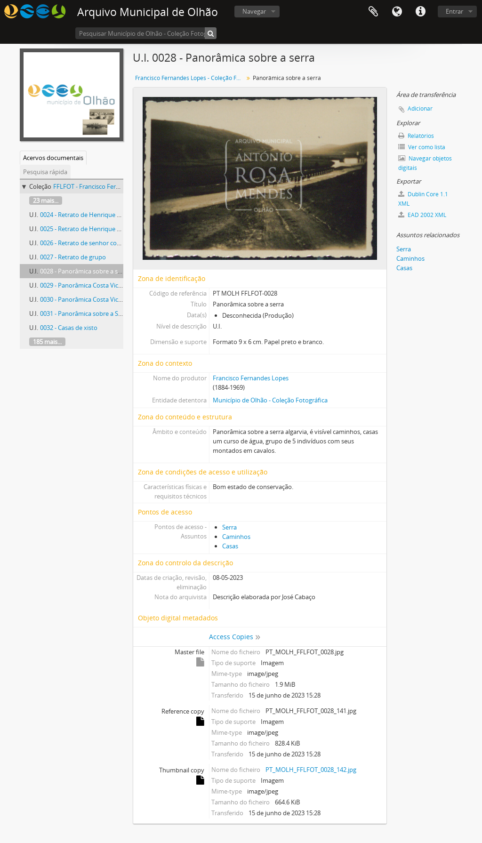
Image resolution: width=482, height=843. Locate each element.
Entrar (454, 11)
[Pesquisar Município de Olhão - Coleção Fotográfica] (146, 33)
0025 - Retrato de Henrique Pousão (89, 229)
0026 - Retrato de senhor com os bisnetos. (98, 243)
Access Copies (231, 636)
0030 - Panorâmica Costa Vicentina (88, 299)
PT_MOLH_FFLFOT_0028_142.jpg (310, 769)
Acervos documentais (53, 157)
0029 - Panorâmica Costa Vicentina (88, 285)
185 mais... (47, 341)
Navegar (254, 11)
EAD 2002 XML (422, 215)
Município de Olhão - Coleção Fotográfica (270, 400)
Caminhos (236, 536)
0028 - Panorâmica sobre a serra (84, 271)
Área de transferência (373, 12)
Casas (230, 546)
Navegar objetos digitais (425, 163)
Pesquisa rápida (45, 172)
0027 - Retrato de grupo (73, 257)
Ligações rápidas (420, 12)
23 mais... (45, 200)
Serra (229, 527)
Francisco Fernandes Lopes (251, 378)
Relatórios (416, 136)
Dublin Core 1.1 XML (423, 199)
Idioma (397, 12)
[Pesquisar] (211, 33)
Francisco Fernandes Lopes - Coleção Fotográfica (190, 78)
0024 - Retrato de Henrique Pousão (89, 214)
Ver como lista (421, 147)
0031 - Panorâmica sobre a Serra (84, 313)
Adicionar (420, 108)
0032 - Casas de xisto (68, 327)
